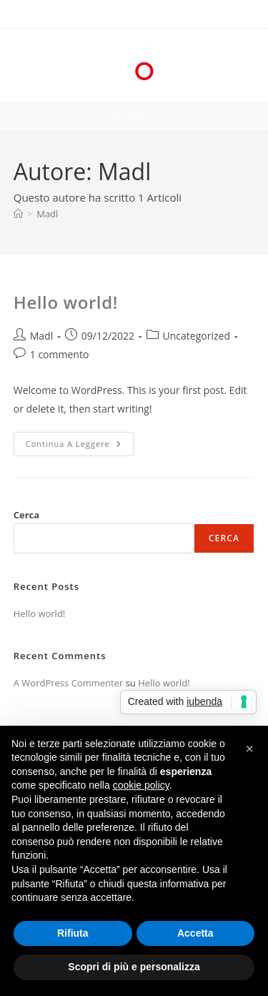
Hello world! (66, 302)
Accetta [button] (195, 933)
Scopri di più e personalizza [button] (133, 966)
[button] (249, 748)
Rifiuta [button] (73, 933)
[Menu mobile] (134, 116)
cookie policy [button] (141, 785)
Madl (47, 213)
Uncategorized (196, 335)
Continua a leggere (80, 446)
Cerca (26, 514)
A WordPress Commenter (69, 682)
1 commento (59, 354)
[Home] (18, 213)
